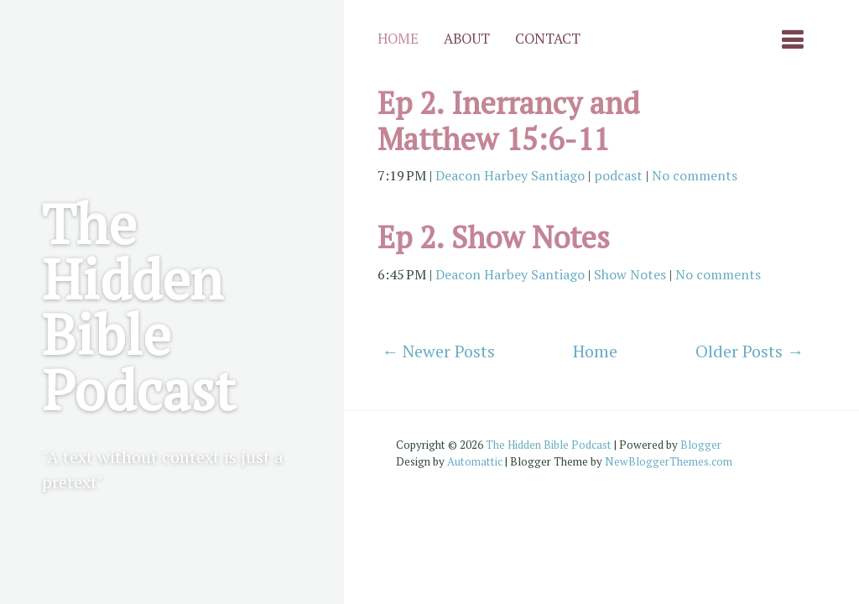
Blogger (700, 444)
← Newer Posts (438, 351)
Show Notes (630, 274)
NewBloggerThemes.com (668, 461)
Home (398, 38)
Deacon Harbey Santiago (510, 175)
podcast (618, 175)
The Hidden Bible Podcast (138, 306)
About (467, 38)
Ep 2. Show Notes (493, 237)
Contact (547, 38)
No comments (694, 175)
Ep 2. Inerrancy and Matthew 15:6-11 (508, 121)
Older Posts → (749, 351)
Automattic (474, 461)
